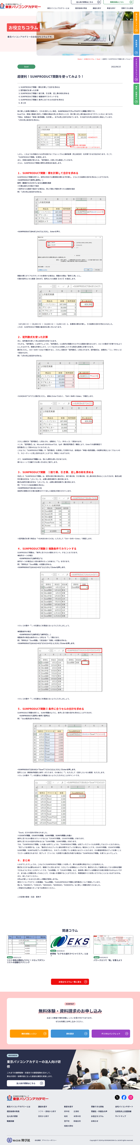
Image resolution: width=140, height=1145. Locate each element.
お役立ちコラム (89, 59)
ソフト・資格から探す (47, 1111)
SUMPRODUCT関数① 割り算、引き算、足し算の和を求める (45, 93)
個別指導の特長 (81, 8)
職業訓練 (10, 1121)
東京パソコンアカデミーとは (58, 8)
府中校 (66, 1111)
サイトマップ (120, 1116)
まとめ (23, 102)
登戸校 (66, 1121)
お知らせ (94, 1121)
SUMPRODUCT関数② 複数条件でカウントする (39, 96)
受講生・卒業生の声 (99, 1111)
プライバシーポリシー (49, 1140)
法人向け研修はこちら (84, 2)
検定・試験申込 (136, 92)
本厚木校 (77, 1116)
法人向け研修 (12, 1116)
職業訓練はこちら (117, 2)
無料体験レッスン (29, 1033)
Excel (98, 59)
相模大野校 (68, 1126)
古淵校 (76, 1111)
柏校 (66, 1116)
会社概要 (38, 1140)
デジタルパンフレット (110, 1033)
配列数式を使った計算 (30, 90)
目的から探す (43, 1116)
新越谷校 (77, 1121)
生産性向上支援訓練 (123, 1111)
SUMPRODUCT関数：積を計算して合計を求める (40, 87)
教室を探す (111, 8)
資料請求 (70, 1033)
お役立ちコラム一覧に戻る (70, 981)
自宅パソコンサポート (124, 1106)
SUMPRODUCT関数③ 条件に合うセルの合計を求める (42, 99)
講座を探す (97, 8)
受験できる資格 (127, 8)
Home (80, 59)
